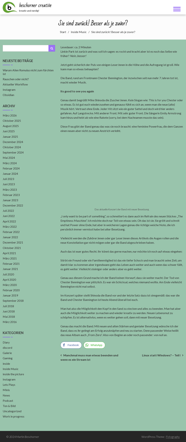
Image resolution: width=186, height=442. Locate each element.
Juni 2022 (9, 216)
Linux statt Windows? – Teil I (161, 355)
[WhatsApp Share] (94, 345)
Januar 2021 (10, 269)
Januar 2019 (10, 295)
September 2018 (13, 300)
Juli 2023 (8, 179)
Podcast (8, 400)
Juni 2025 (9, 131)
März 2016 (10, 322)
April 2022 (9, 221)
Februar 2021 (11, 263)
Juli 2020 (8, 274)
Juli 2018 (8, 306)
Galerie (7, 353)
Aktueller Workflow (15, 84)
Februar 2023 (11, 195)
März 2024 (10, 163)
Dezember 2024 (13, 142)
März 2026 (10, 115)
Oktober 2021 (12, 247)
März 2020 (10, 285)
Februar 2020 (11, 290)
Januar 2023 (10, 200)
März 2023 (10, 189)
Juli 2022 (8, 210)
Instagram (9, 89)
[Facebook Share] (71, 345)
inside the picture (13, 374)
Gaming (8, 358)
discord (7, 347)
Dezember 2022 (13, 205)
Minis (6, 390)
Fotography (173, 436)
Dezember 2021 (13, 242)
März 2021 (10, 258)
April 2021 (9, 253)
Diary (6, 342)
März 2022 (10, 226)
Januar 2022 (10, 237)
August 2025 (11, 126)
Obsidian (8, 95)
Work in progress (13, 416)
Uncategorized (12, 411)
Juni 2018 (9, 311)
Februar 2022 (11, 232)
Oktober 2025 (12, 120)
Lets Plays (9, 384)
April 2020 (9, 279)
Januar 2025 (10, 136)
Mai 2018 (9, 316)
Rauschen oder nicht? (16, 79)
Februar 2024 (11, 168)
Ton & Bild (9, 406)
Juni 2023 (9, 184)
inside (6, 363)
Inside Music (11, 369)
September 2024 (13, 152)
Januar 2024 (10, 173)
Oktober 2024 (12, 147)
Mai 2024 (9, 157)
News (6, 395)
